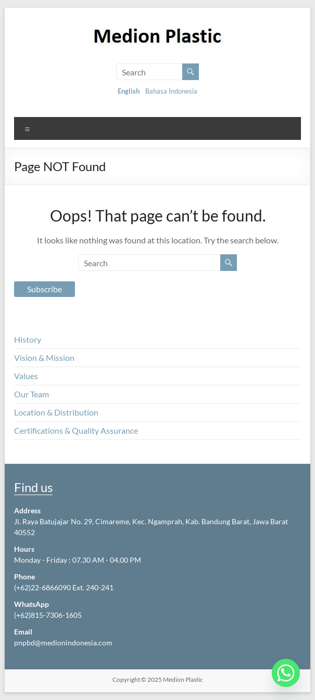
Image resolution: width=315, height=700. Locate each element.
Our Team (31, 394)
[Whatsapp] (286, 673)
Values (26, 376)
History (27, 339)
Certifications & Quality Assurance (76, 430)
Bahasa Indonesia (171, 91)
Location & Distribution (56, 412)
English (129, 91)
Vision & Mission (44, 357)
